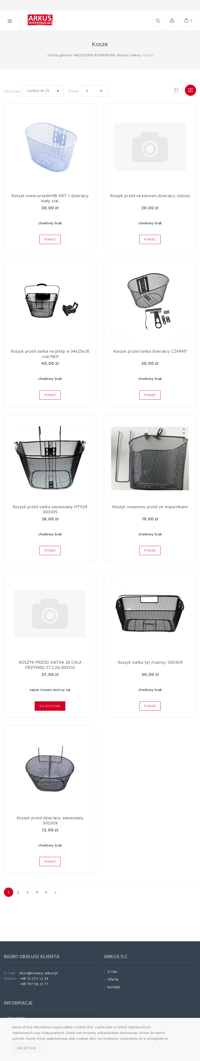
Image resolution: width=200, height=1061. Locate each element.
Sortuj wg (12, 91)
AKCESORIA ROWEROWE (94, 55)
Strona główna (59, 55)
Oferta (113, 979)
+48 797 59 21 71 (34, 984)
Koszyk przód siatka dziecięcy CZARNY (150, 351)
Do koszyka (50, 706)
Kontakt (114, 987)
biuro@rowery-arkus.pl (39, 973)
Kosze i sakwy (129, 55)
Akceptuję (26, 1048)
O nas (112, 971)
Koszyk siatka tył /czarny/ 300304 (150, 662)
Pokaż (74, 91)
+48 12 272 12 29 (34, 978)
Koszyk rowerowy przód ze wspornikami (150, 506)
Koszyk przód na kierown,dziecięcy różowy (150, 195)
